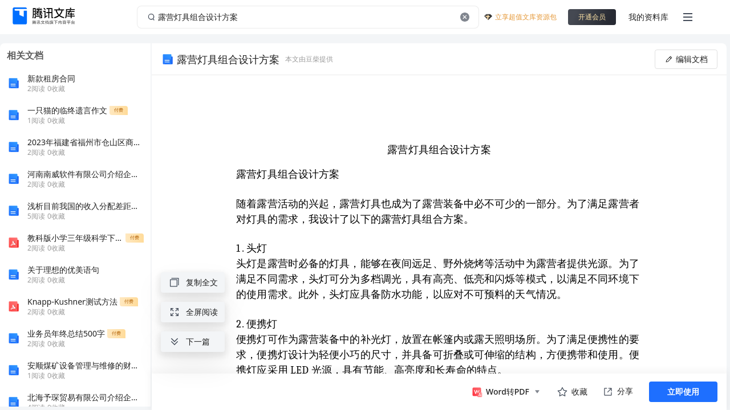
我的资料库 (648, 16)
